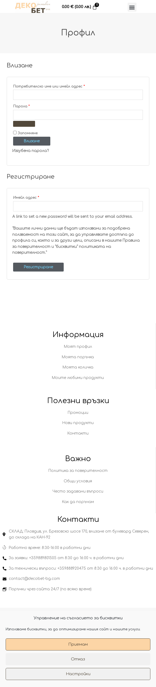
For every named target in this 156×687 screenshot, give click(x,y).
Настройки (78, 674)
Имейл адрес (39, 197)
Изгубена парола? (30, 151)
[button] (132, 7)
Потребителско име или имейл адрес (62, 85)
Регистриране (38, 267)
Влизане (32, 141)
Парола (34, 105)
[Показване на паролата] (24, 124)
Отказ (78, 659)
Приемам (78, 644)
